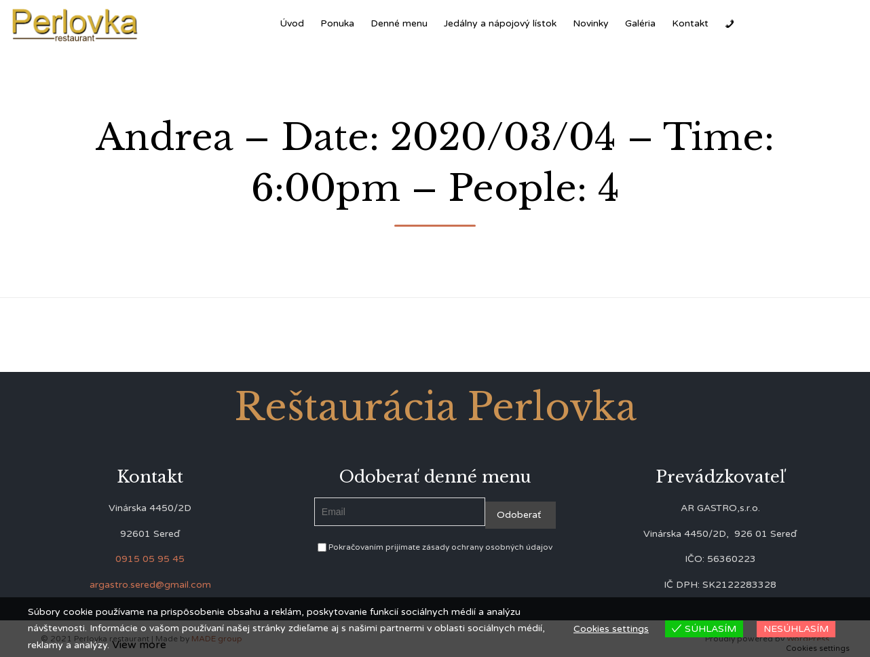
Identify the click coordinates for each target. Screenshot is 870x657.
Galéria (640, 23)
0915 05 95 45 (150, 559)
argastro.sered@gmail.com (150, 584)
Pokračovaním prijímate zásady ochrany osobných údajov (435, 547)
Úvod (292, 23)
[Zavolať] (729, 23)
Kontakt (690, 23)
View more (139, 645)
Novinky (591, 23)
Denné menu (399, 23)
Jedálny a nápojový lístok (500, 23)
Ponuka (337, 23)
